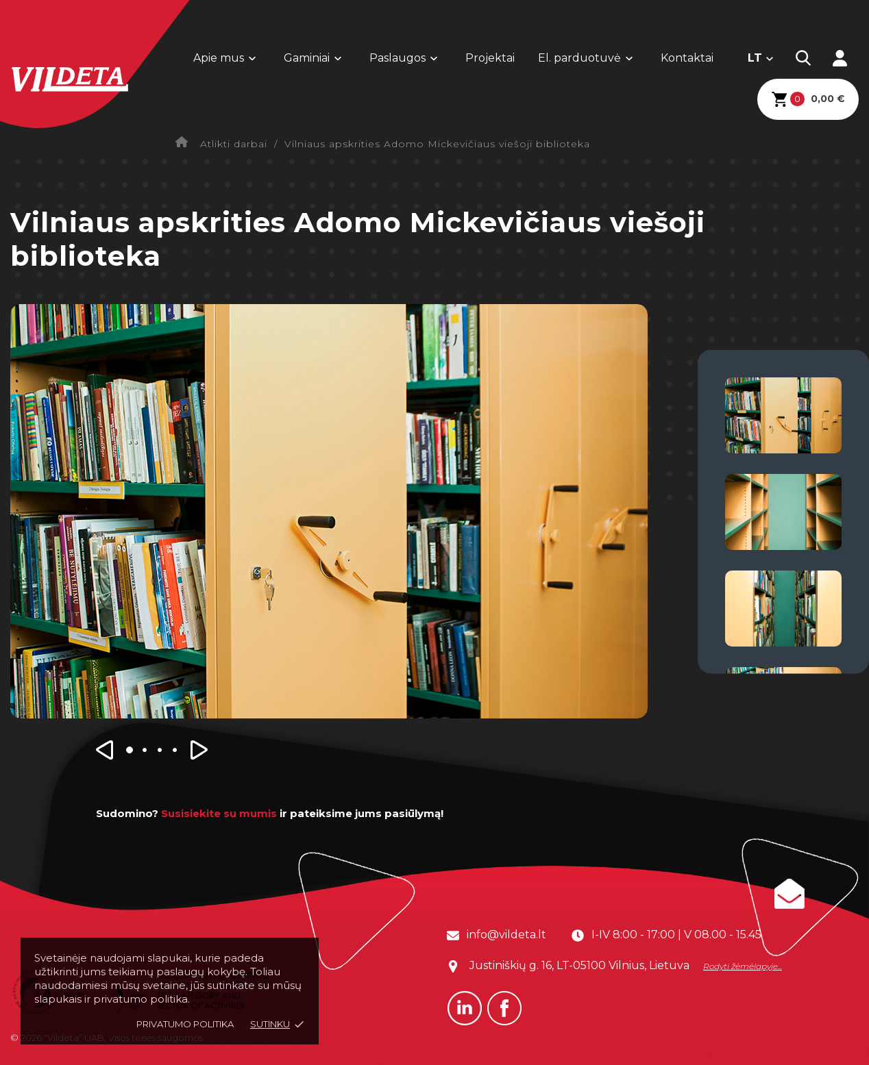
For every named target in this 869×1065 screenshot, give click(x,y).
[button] (106, 755)
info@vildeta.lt (506, 934)
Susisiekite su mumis (219, 813)
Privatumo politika (185, 1023)
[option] (329, 511)
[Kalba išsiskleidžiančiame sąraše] (761, 58)
